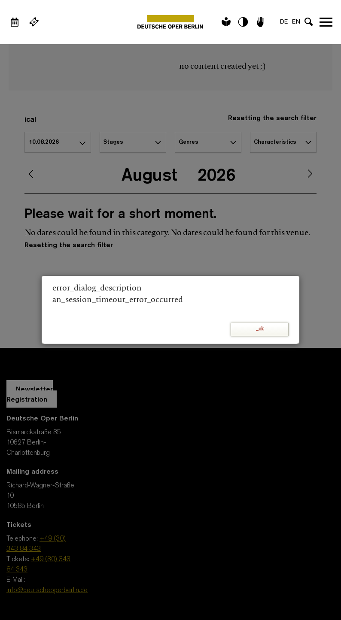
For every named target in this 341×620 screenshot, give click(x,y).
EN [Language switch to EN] (296, 22)
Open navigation (326, 22)
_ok (260, 329)
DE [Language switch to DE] (284, 22)
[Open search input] (308, 21)
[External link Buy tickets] (34, 22)
